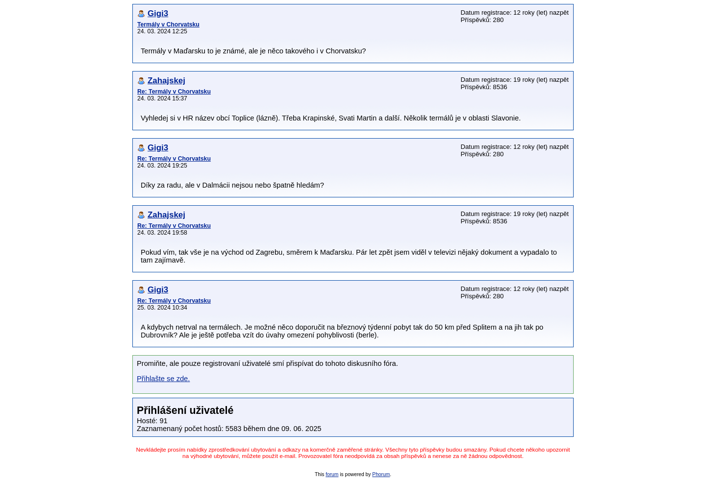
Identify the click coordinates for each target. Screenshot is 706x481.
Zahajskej (166, 80)
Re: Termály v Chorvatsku (174, 91)
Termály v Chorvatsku (168, 24)
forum (332, 474)
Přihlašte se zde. (163, 379)
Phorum (381, 474)
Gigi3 (158, 13)
